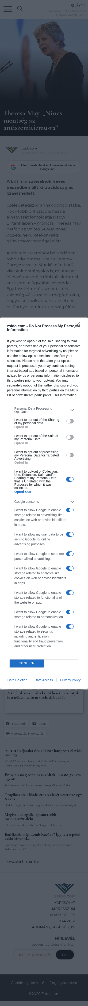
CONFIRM (27, 663)
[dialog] (44, 503)
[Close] (78, 326)
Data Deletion (17, 680)
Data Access (43, 680)
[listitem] (44, 410)
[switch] (70, 421)
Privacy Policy (70, 680)
